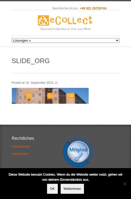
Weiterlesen (72, 189)
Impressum (20, 154)
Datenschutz (21, 146)
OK (52, 189)
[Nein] (124, 183)
